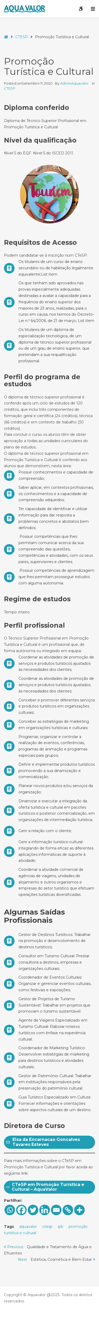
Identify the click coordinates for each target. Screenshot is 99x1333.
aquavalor (28, 1226)
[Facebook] (21, 1210)
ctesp (47, 1226)
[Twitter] (33, 1210)
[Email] (56, 1210)
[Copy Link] (68, 1210)
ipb (60, 1226)
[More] (79, 1210)
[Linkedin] (44, 1210)
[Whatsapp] (9, 1210)
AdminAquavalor (74, 83)
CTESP (21, 37)
